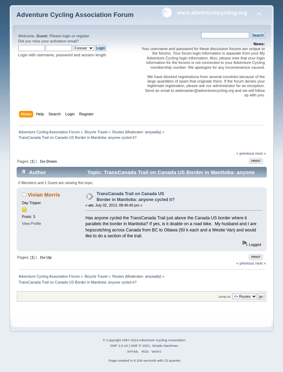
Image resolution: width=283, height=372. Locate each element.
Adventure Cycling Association (162, 340)
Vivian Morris (44, 195)
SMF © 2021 (140, 345)
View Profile (31, 223)
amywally (152, 132)
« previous (245, 153)
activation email (63, 41)
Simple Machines (165, 345)
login (67, 36)
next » (260, 153)
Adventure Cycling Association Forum (75, 14)
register (82, 36)
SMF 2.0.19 (119, 345)
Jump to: (224, 296)
